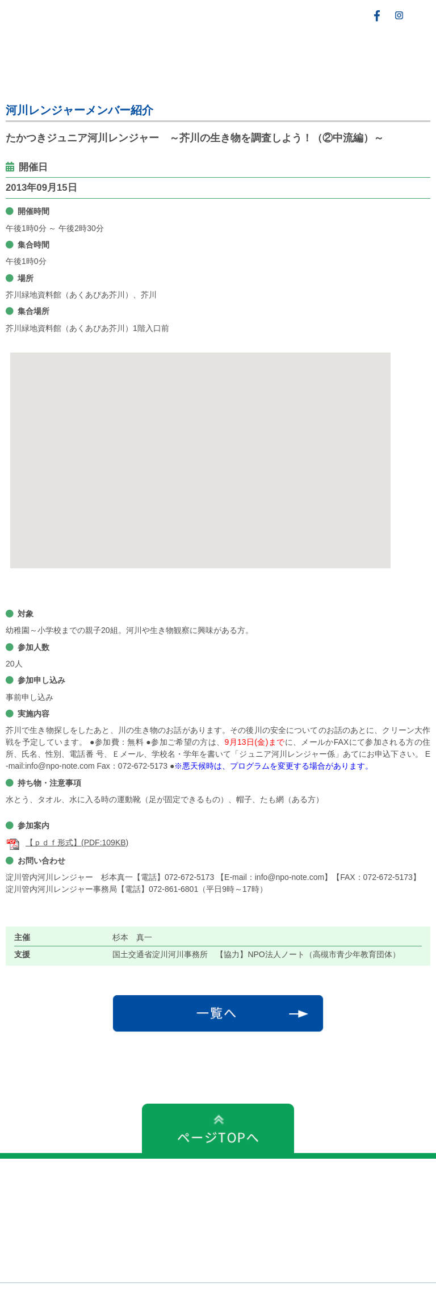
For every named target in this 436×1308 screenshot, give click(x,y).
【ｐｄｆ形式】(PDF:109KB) (67, 842)
